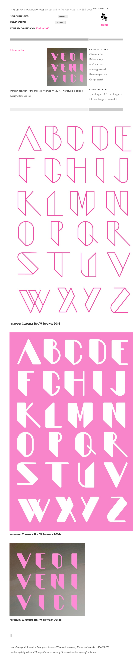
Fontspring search (98, 74)
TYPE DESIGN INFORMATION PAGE (27, 9)
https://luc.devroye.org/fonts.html (80, 652)
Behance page (96, 59)
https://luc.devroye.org (49, 652)
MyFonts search (97, 64)
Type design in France (103, 99)
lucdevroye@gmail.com (22, 652)
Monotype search (98, 69)
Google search (96, 79)
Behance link (24, 96)
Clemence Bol (96, 54)
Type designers (96, 94)
